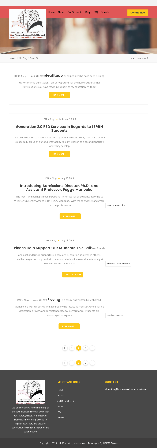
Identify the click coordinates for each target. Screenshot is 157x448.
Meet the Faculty (116, 205)
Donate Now (137, 12)
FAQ (95, 12)
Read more (58, 95)
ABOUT (60, 395)
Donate (105, 12)
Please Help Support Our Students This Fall (52, 248)
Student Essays (115, 315)
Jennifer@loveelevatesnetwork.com (126, 389)
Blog (87, 12)
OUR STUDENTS (65, 400)
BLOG (60, 406)
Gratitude (54, 76)
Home (51, 12)
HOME (60, 389)
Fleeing (53, 300)
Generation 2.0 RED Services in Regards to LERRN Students (59, 129)
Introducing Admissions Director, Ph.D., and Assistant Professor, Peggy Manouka (59, 188)
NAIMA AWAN (110, 442)
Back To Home (138, 58)
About (61, 12)
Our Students (74, 12)
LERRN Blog (20, 76)
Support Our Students (118, 263)
